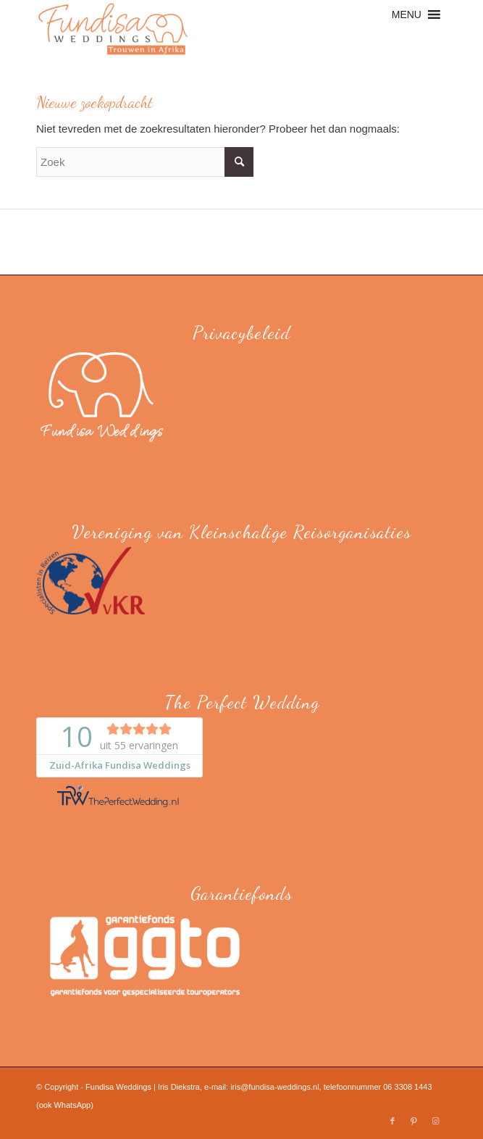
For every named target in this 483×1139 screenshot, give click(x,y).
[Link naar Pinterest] (414, 1121)
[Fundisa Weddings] (200, 29)
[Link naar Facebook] (392, 1121)
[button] (406, 14)
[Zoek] (144, 162)
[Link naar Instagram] (436, 1121)
